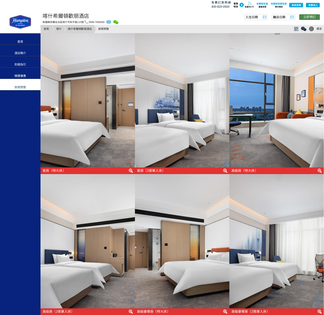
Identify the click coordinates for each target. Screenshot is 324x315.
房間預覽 (20, 87)
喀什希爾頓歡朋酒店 (80, 28)
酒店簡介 (20, 53)
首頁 (46, 28)
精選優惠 (20, 76)
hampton (20, 21)
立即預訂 (309, 17)
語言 (319, 28)
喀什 (59, 28)
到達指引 (20, 64)
